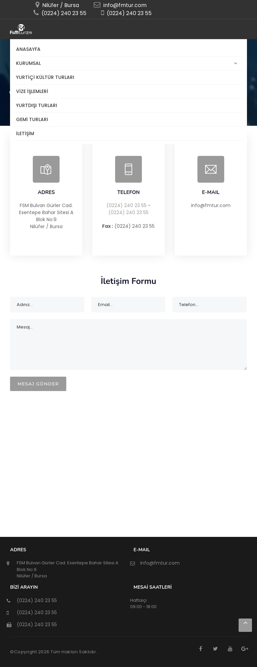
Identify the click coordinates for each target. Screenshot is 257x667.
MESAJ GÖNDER (38, 383)
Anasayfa (28, 49)
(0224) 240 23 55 (126, 205)
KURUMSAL (30, 63)
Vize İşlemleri (32, 91)
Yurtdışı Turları (36, 105)
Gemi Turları (32, 119)
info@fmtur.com (124, 5)
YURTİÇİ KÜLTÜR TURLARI (45, 77)
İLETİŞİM (25, 133)
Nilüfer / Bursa (60, 5)
